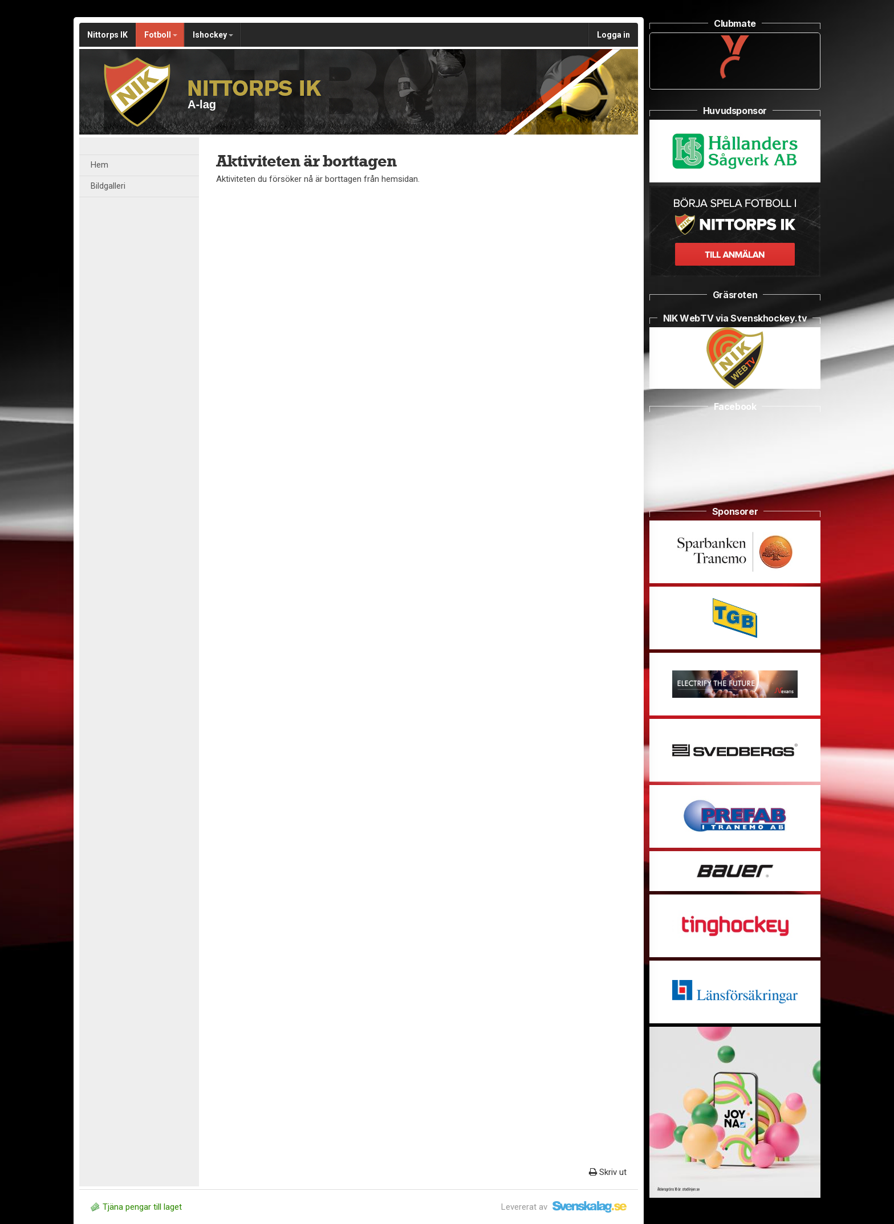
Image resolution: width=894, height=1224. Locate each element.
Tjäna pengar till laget (136, 1207)
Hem (99, 165)
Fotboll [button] (160, 34)
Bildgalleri (108, 186)
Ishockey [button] (213, 34)
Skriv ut (608, 1172)
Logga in (613, 34)
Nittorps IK (107, 34)
